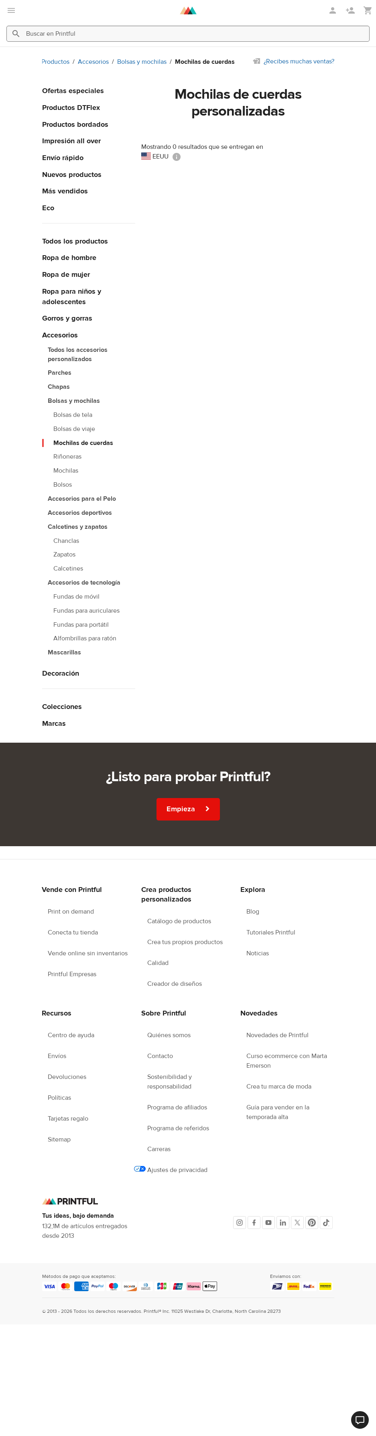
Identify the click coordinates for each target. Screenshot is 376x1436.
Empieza (188, 809)
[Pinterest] (311, 1222)
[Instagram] (239, 1222)
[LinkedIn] (282, 1222)
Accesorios (93, 62)
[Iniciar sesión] (333, 10)
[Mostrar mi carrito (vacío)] (368, 11)
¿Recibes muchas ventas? (299, 61)
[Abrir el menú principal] (11, 10)
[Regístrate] (351, 10)
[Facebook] (254, 1222)
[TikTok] (326, 1222)
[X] (297, 1222)
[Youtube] (268, 1222)
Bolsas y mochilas (142, 62)
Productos (55, 62)
